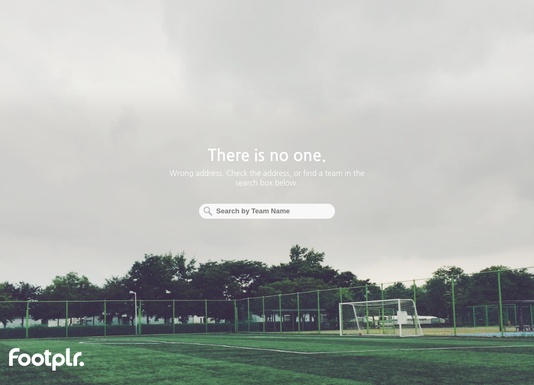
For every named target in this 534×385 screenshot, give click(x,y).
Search (207, 211)
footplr (46, 359)
